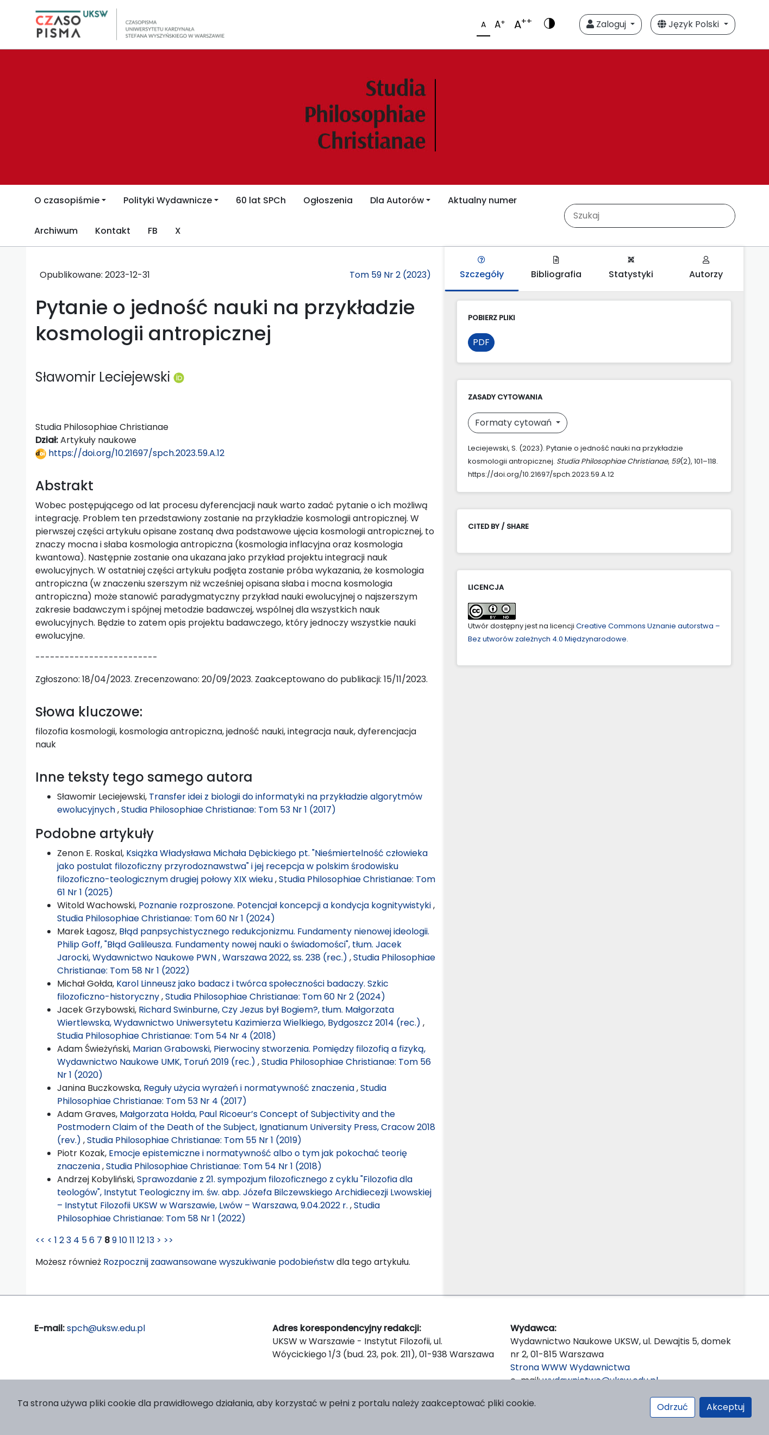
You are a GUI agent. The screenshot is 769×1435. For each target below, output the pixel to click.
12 (141, 1240)
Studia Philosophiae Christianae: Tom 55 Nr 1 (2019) (194, 1140)
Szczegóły (482, 268)
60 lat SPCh (261, 200)
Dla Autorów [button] (397, 200)
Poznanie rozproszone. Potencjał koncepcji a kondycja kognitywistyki (286, 905)
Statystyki (631, 268)
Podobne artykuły (94, 834)
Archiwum (56, 230)
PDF (481, 342)
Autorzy (706, 268)
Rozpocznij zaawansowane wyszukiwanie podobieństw (218, 1262)
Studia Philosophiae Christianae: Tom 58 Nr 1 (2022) (218, 1212)
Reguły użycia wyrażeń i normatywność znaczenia (250, 1088)
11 (132, 1240)
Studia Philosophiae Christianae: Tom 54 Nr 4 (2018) (166, 1036)
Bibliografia (556, 268)
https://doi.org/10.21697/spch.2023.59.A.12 (129, 453)
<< (40, 1240)
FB (153, 230)
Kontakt (112, 230)
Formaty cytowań (514, 422)
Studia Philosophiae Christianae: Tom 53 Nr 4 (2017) (221, 1094)
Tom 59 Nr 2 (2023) (390, 275)
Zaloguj (607, 24)
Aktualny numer (482, 200)
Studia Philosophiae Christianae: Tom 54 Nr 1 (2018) (214, 1166)
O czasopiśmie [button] (66, 200)
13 (150, 1240)
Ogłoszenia (328, 200)
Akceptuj (726, 1407)
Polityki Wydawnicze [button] (167, 200)
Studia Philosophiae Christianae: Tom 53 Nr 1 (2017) (228, 809)
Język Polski (689, 24)
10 (123, 1240)
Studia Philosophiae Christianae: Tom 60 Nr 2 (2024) (275, 996)
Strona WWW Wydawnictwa (570, 1367)
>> (168, 1240)
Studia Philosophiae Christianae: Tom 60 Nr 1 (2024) (166, 918)
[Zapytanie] (658, 216)
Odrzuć (672, 1407)
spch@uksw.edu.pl (106, 1328)
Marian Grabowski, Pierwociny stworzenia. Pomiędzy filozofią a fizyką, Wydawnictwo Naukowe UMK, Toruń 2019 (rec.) (241, 1055)
